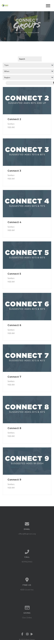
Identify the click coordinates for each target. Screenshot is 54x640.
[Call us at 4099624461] (27, 552)
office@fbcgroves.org (27, 534)
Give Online (27, 617)
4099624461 (27, 562)
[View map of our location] (27, 580)
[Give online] (27, 608)
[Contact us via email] (27, 524)
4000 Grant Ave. (27, 589)
